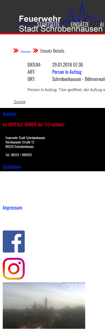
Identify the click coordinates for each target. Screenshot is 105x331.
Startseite (46, 24)
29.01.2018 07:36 (67, 64)
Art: (31, 71)
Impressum (12, 215)
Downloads (12, 181)
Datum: (34, 64)
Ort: (31, 78)
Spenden (10, 198)
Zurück (20, 102)
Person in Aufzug (67, 71)
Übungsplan (13, 186)
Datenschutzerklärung (22, 221)
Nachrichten (13, 192)
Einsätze (78, 24)
